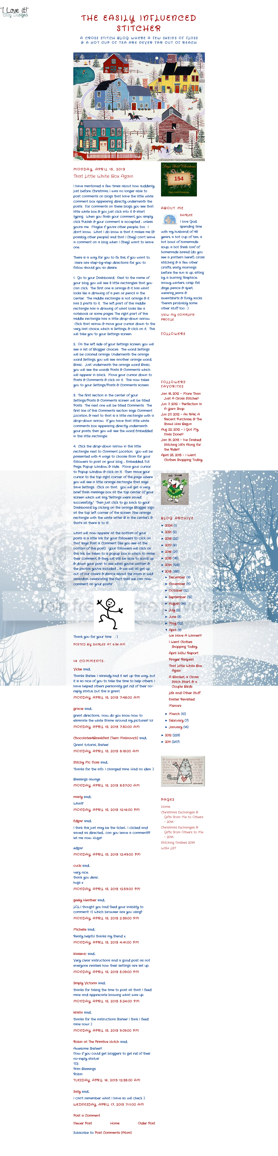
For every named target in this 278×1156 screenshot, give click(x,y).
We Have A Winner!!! (185, 635)
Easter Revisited (182, 699)
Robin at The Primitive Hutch (96, 1042)
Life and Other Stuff (184, 693)
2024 (168, 525)
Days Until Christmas (179, 192)
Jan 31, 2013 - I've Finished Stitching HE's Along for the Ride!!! (181, 445)
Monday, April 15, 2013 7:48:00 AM (106, 697)
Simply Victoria (85, 983)
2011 (168, 742)
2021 (168, 532)
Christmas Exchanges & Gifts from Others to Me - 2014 (182, 832)
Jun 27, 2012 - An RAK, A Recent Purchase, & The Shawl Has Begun (181, 419)
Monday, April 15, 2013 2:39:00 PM (106, 918)
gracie (78, 709)
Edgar (78, 821)
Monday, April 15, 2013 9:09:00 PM (106, 1030)
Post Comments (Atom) (113, 1132)
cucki (77, 865)
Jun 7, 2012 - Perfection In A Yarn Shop (181, 406)
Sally (77, 1091)
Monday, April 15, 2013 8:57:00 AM (106, 785)
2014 (168, 565)
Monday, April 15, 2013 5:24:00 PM (106, 1001)
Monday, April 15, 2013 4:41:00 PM (106, 942)
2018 (168, 538)
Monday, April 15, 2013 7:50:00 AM (106, 727)
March (174, 714)
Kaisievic (79, 954)
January (175, 727)
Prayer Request (181, 659)
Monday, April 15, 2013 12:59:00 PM (106, 889)
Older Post (146, 1123)
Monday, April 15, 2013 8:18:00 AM (106, 751)
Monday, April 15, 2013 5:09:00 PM (106, 972)
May (172, 623)
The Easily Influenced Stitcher (139, 23)
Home (114, 1123)
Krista (78, 1012)
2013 (168, 571)
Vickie (77, 669)
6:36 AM (119, 644)
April (172, 630)
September (177, 597)
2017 (168, 545)
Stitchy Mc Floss (86, 762)
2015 (168, 558)
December (177, 577)
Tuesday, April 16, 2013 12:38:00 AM (106, 1080)
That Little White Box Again (103, 176)
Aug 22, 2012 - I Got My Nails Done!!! (179, 432)
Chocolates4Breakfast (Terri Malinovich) (105, 738)
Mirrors (175, 706)
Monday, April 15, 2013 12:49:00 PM (107, 854)
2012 (168, 735)
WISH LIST (168, 848)
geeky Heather (84, 900)
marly (78, 797)
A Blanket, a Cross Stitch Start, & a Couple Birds (183, 682)
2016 (168, 552)
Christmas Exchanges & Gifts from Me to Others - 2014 (182, 817)
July (172, 610)
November (177, 584)
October (175, 590)
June (172, 617)
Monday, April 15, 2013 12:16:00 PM (106, 810)
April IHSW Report (183, 653)
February (176, 720)
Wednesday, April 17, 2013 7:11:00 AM (108, 1104)
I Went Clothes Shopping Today (183, 644)
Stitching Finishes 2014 (178, 842)
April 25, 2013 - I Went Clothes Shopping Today (181, 457)
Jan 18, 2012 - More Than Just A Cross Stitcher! (181, 396)
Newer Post (82, 1123)
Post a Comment (86, 1115)
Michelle (79, 929)
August (174, 603)
